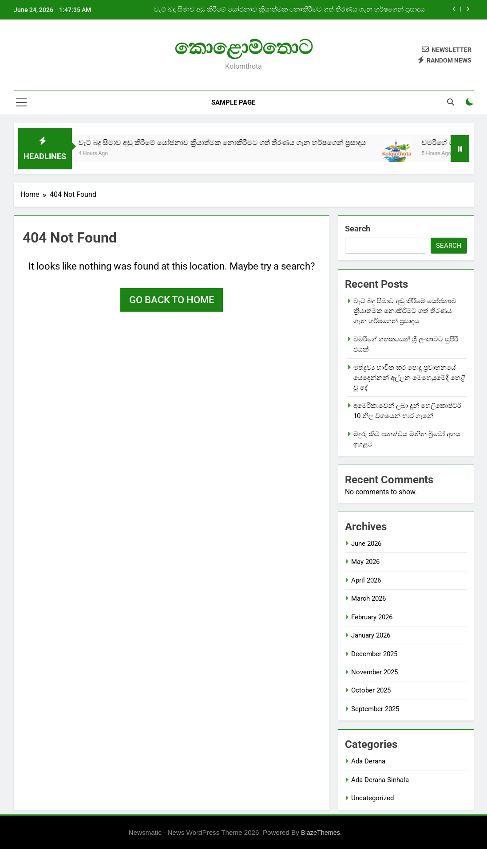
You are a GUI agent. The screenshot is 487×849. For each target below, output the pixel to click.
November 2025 (374, 672)
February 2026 (371, 617)
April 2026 (366, 580)
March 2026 (368, 599)
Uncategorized (372, 798)
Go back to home (171, 299)
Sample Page (233, 102)
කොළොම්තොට (243, 47)
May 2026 (365, 562)
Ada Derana (368, 761)
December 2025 (374, 654)
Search (357, 228)
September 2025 (375, 709)
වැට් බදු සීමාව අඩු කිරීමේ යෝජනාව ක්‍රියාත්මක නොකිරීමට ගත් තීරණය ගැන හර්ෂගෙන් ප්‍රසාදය (289, 9)
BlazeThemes (320, 832)
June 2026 (366, 544)
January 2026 (370, 635)
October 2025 (371, 690)
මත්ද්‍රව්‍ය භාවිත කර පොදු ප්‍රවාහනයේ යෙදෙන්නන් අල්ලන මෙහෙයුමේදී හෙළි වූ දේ (409, 377)
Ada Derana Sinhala (380, 780)
